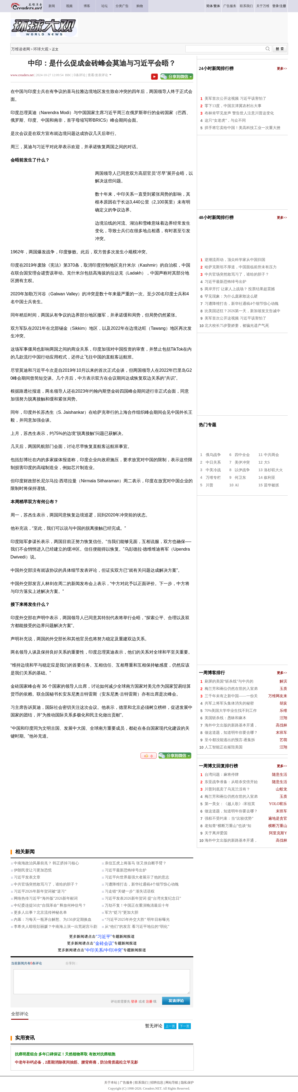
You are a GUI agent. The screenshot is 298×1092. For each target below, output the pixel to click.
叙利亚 (269, 478)
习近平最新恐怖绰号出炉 (125, 870)
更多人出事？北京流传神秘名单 (40, 912)
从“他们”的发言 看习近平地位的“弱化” (137, 927)
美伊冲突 (242, 462)
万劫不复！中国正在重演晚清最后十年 (137, 905)
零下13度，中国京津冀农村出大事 (233, 106)
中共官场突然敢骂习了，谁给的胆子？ (46, 884)
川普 (209, 485)
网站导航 (171, 1082)
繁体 (217, 6)
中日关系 (213, 462)
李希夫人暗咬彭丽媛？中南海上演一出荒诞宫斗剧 (55, 927)
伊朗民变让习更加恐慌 (33, 870)
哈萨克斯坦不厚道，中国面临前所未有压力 (241, 267)
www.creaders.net (22, 75)
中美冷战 (213, 470)
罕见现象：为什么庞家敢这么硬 (231, 296)
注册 (283, 6)
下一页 (184, 1026)
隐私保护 (187, 1082)
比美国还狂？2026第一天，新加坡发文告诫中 (242, 311)
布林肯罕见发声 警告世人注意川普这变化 (239, 113)
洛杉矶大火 (273, 470)
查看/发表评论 (98, 75)
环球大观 (40, 49)
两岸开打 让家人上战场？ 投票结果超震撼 (240, 289)
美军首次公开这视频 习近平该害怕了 (235, 98)
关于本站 (110, 1082)
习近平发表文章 (27, 877)
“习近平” (104, 936)
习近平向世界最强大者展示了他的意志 (137, 877)
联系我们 (141, 1082)
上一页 (170, 1026)
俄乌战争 (213, 455)
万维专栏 (213, 478)
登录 (275, 6)
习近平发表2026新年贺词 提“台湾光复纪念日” (143, 898)
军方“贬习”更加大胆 (121, 912)
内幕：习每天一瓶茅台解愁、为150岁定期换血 (52, 919)
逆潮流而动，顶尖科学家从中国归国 (235, 260)
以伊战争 (242, 470)
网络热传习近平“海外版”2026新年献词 (46, 898)
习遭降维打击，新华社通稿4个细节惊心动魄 (142, 884)
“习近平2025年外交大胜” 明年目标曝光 (137, 919)
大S (267, 462)
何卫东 (240, 478)
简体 (209, 6)
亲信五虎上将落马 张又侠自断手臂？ (135, 863)
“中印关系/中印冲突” (103, 950)
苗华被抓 (271, 485)
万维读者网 (20, 49)
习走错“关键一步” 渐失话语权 (130, 891)
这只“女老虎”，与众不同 (225, 120)
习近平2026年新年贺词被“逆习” (40, 891)
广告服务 (126, 1082)
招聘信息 (156, 1082)
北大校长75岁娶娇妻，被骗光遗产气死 (237, 326)
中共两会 (271, 455)
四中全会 (242, 455)
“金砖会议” (104, 943)
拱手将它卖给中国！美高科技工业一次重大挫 (242, 128)
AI (237, 485)
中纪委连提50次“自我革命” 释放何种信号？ (50, 905)
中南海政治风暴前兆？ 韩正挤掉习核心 (46, 863)
